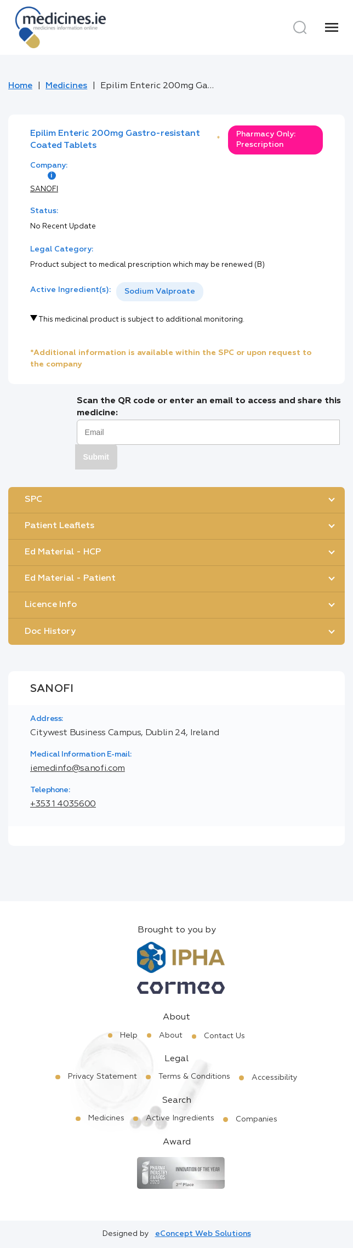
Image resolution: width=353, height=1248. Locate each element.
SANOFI (44, 189)
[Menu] (331, 27)
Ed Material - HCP (63, 552)
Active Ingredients (180, 1118)
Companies (256, 1119)
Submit (96, 457)
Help (129, 1035)
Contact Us (224, 1036)
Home (20, 86)
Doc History (50, 631)
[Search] (300, 27)
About (171, 1035)
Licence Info (51, 604)
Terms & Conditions (194, 1076)
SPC (33, 499)
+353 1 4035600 (63, 804)
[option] (159, 291)
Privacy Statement (102, 1076)
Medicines (66, 86)
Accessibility (275, 1077)
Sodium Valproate (159, 291)
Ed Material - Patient (70, 578)
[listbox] (159, 291)
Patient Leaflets (59, 526)
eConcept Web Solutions (203, 1234)
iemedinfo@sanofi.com (77, 768)
